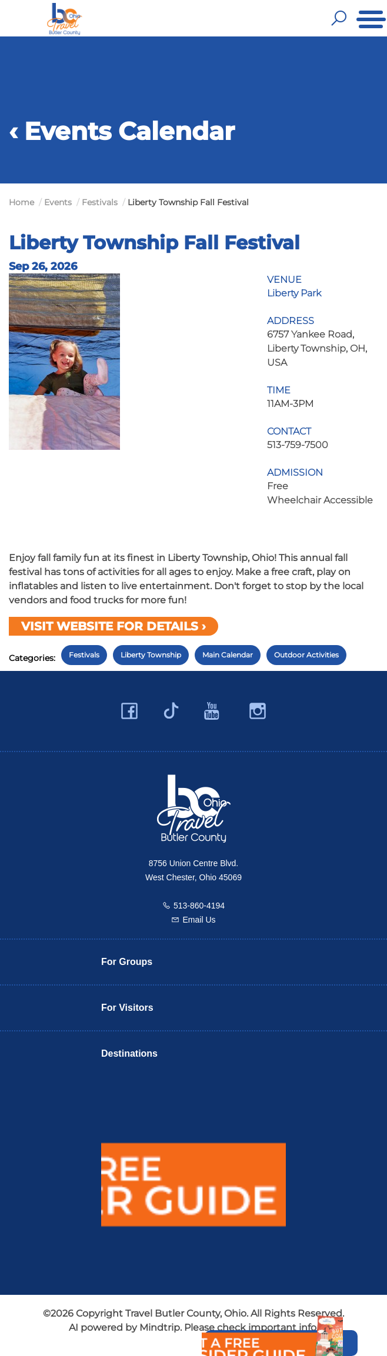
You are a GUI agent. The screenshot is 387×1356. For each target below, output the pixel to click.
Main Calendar (227, 654)
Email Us (198, 919)
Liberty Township (151, 654)
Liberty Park (294, 293)
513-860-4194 (199, 905)
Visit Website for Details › (113, 626)
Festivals (84, 654)
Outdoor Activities (306, 654)
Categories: (32, 658)
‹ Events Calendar (122, 131)
